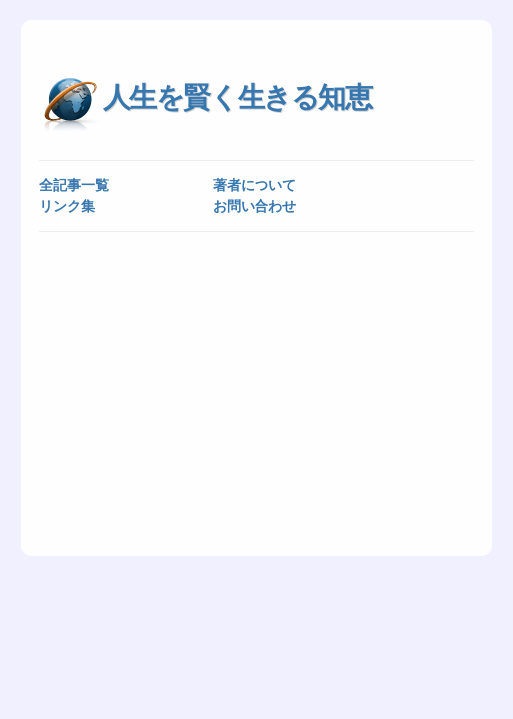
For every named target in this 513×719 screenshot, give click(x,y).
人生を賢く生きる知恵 (237, 97)
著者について (254, 185)
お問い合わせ (254, 206)
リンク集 (67, 206)
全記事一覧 (74, 185)
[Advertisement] (257, 392)
